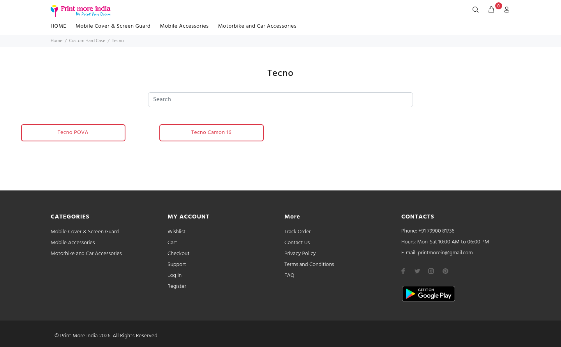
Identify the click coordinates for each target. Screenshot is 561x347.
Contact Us (297, 242)
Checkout (179, 253)
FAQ (289, 275)
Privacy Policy (300, 253)
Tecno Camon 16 (211, 132)
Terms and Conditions (309, 264)
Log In (175, 275)
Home (56, 41)
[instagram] (431, 271)
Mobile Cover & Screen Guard (113, 26)
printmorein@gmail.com (445, 252)
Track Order (297, 231)
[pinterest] (445, 271)
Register (177, 286)
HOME (58, 26)
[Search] (477, 10)
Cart (172, 242)
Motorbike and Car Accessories (257, 26)
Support (177, 264)
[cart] (491, 10)
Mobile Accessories (184, 26)
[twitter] (417, 271)
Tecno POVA (73, 132)
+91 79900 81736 (436, 231)
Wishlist (176, 231)
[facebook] (403, 271)
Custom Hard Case (87, 41)
